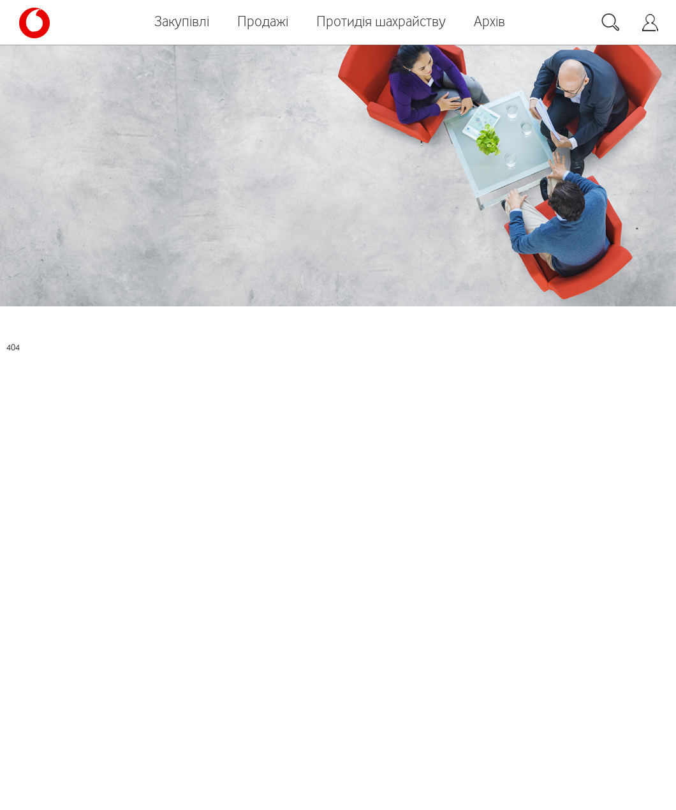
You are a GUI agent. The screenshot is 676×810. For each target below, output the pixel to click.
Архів (489, 21)
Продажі (262, 21)
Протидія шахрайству (381, 21)
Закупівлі (181, 21)
